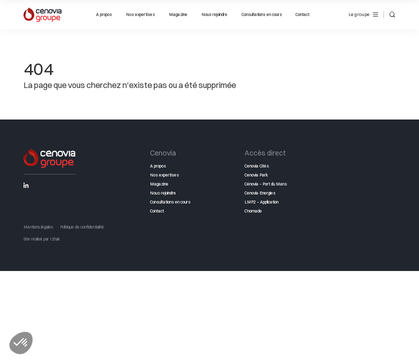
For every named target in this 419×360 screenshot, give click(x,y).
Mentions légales (38, 227)
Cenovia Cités (256, 166)
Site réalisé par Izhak (42, 239)
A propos (104, 14)
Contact (303, 14)
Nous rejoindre (215, 14)
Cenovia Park (256, 175)
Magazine (178, 14)
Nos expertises (140, 14)
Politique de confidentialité (82, 227)
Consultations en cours (262, 14)
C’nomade (253, 211)
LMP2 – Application (261, 202)
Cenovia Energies (260, 193)
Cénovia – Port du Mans (265, 184)
